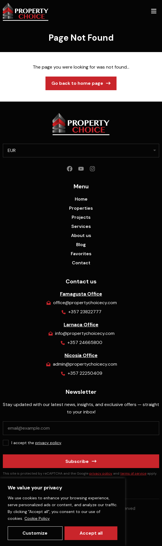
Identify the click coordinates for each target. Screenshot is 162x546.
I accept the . (36, 442)
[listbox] (81, 150)
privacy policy (48, 442)
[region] (62, 512)
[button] (153, 12)
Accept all (91, 533)
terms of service (133, 473)
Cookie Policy (37, 518)
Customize (34, 533)
